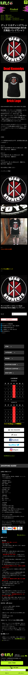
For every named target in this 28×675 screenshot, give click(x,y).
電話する (7, 673)
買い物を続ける (6, 331)
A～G (22, 19)
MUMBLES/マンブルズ (9, 455)
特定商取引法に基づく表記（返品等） (11, 325)
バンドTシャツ (15, 18)
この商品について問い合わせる (9, 329)
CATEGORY (8, 18)
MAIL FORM (12, 663)
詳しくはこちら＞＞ (21, 535)
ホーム (2, 15)
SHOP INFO (8, 373)
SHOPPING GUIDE (10, 364)
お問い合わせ (21, 673)
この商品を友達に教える (8, 327)
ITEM (6, 16)
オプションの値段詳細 (7, 324)
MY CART (16, 667)
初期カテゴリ (8, 15)
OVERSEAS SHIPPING (11, 369)
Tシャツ (11, 16)
